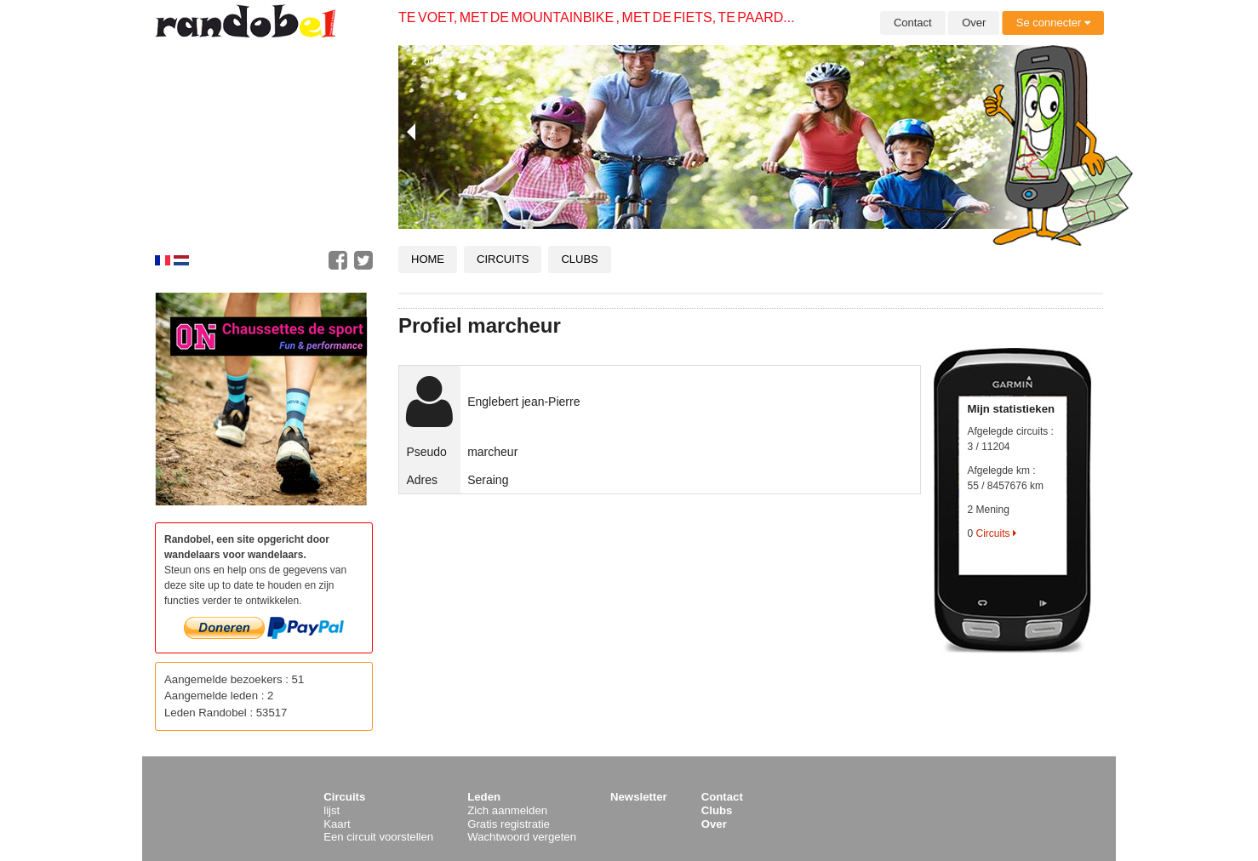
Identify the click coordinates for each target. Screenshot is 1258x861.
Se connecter (1053, 22)
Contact (913, 22)
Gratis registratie (508, 824)
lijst (331, 810)
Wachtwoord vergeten (521, 836)
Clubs (579, 259)
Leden (483, 796)
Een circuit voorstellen (378, 836)
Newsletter (638, 796)
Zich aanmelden (507, 810)
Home (427, 259)
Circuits (503, 259)
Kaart (337, 824)
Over (974, 22)
